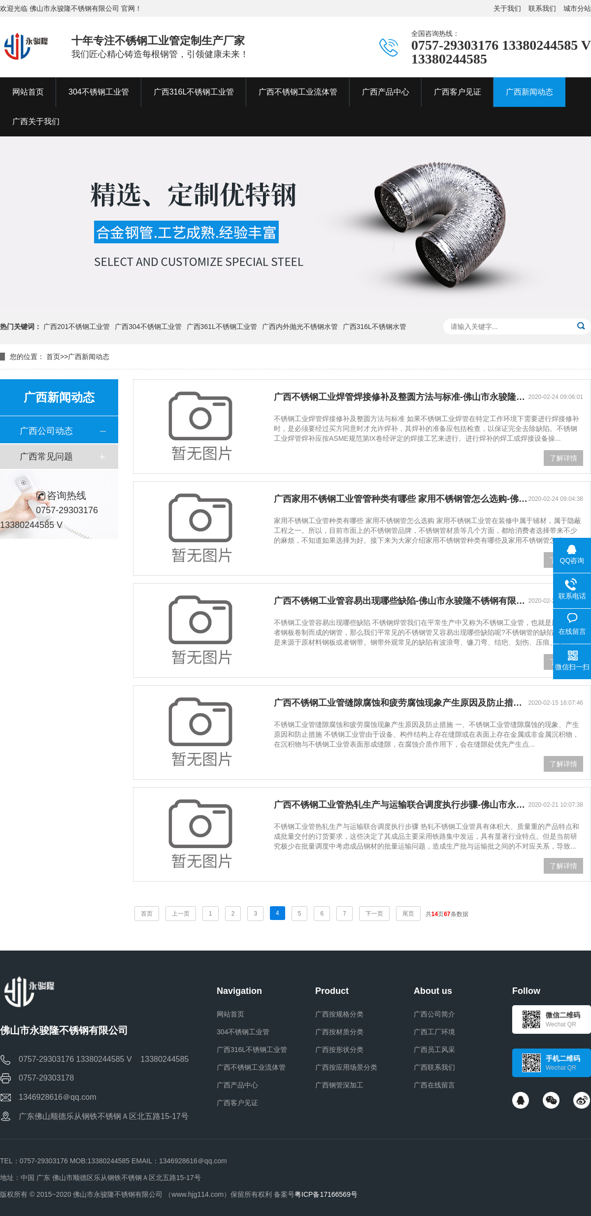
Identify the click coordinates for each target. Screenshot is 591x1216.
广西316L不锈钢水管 (374, 326)
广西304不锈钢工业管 (148, 326)
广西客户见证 (237, 1103)
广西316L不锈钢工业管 (252, 1049)
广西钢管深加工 (339, 1085)
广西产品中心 (237, 1085)
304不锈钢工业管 (243, 1032)
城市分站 (577, 8)
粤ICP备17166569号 (326, 1194)
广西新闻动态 (88, 357)
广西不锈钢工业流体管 (251, 1067)
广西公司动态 (46, 431)
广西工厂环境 (434, 1032)
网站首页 (230, 1014)
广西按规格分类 (339, 1014)
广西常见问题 (46, 456)
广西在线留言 (434, 1085)
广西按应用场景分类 (346, 1067)
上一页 (181, 913)
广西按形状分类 (339, 1049)
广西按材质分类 (339, 1032)
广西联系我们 (434, 1067)
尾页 (408, 913)
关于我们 (507, 8)
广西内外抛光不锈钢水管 (300, 326)
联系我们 (542, 8)
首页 (53, 357)
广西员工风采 (434, 1049)
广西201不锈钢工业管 (76, 326)
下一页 (374, 913)
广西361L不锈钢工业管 (222, 326)
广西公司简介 (434, 1014)
